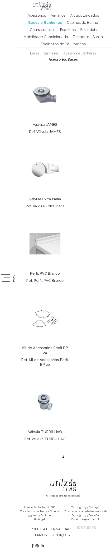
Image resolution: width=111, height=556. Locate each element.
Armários (58, 15)
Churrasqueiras (42, 30)
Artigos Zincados (84, 15)
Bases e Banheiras (45, 22)
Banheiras (51, 53)
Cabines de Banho (82, 22)
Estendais (88, 30)
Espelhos (68, 30)
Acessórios (37, 15)
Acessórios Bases (63, 59)
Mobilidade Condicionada (46, 37)
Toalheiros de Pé (55, 44)
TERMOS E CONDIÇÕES (51, 535)
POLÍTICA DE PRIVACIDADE (51, 529)
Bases (34, 53)
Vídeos (80, 44)
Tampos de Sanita (88, 37)
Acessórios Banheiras (79, 53)
